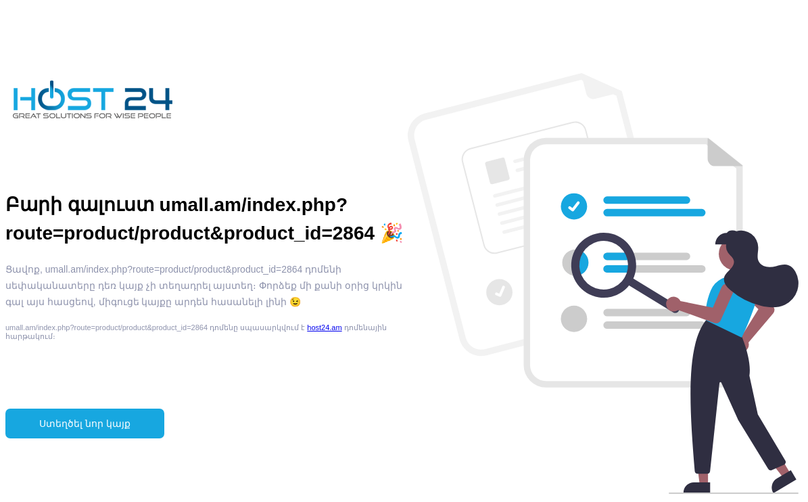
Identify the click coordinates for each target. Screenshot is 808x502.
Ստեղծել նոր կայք (84, 423)
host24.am (324, 327)
